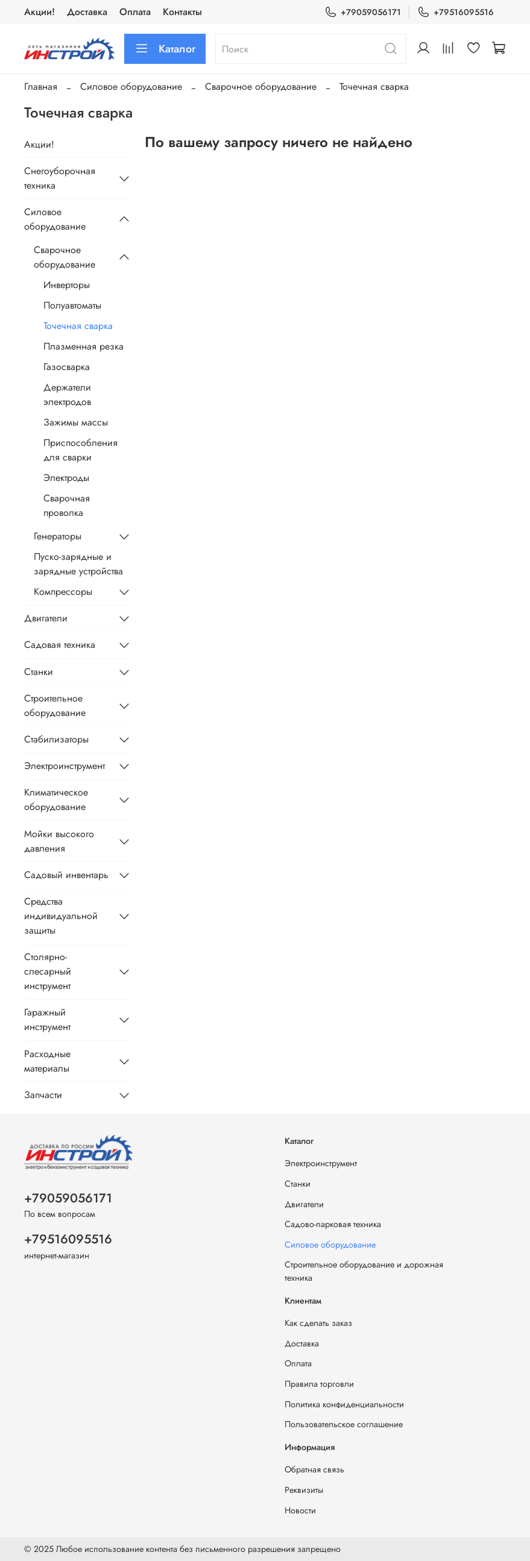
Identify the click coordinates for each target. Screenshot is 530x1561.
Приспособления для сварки (80, 450)
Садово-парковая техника (333, 1224)
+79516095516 (455, 12)
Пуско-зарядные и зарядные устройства (78, 564)
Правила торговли (319, 1384)
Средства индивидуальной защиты (61, 915)
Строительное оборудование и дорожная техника (364, 1271)
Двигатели (46, 618)
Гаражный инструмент (47, 1019)
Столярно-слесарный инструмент (47, 971)
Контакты (182, 12)
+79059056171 (362, 12)
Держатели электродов (67, 394)
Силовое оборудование (131, 86)
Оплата (135, 12)
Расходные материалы (47, 1061)
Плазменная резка (83, 346)
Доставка (87, 12)
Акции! (39, 12)
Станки (38, 672)
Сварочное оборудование (261, 86)
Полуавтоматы (72, 305)
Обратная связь (314, 1469)
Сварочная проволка (66, 505)
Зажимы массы (75, 422)
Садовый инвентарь (66, 875)
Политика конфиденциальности (344, 1404)
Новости (300, 1510)
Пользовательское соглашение (344, 1424)
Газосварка (66, 367)
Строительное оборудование (55, 705)
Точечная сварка (78, 326)
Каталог (164, 49)
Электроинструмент (64, 766)
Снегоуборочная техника (59, 178)
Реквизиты (304, 1490)
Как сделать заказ (318, 1323)
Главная (40, 86)
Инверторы (66, 285)
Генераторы (57, 536)
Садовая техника (59, 645)
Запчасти (43, 1095)
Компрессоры (63, 591)
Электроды (66, 478)
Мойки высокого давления (59, 841)
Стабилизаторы (56, 739)
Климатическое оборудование (56, 799)
